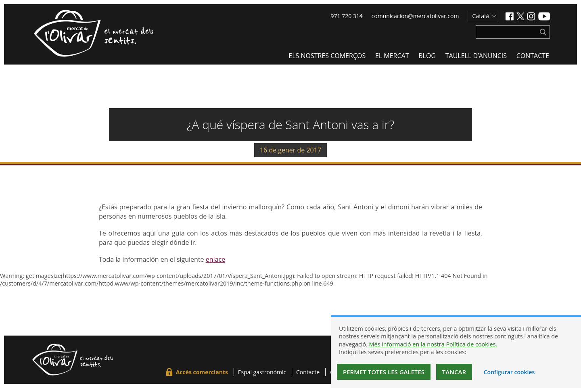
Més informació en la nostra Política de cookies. (433, 344)
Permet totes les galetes (383, 372)
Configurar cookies (509, 372)
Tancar (454, 372)
